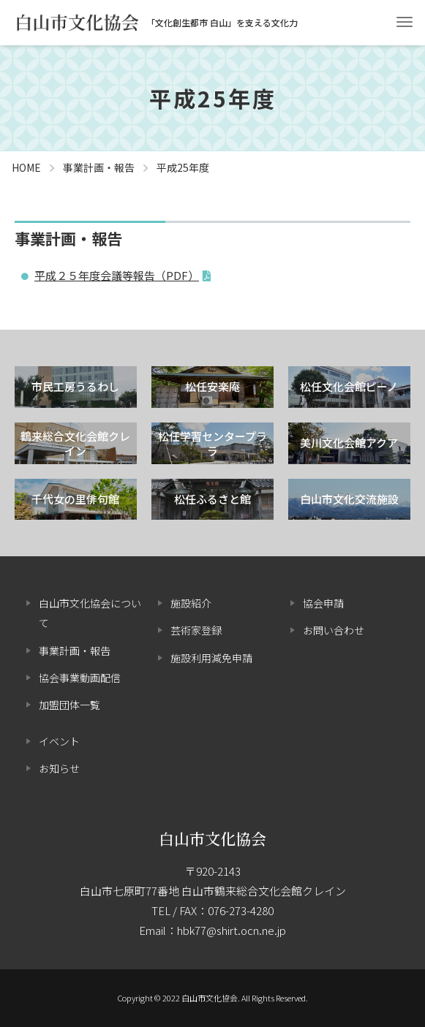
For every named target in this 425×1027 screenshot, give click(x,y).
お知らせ (59, 768)
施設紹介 (190, 603)
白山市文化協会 (212, 838)
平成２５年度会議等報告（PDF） (116, 275)
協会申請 (323, 603)
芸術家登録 (196, 630)
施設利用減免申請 (211, 658)
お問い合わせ (333, 630)
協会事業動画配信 (80, 677)
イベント (59, 741)
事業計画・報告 (74, 650)
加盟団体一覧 (69, 704)
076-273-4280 (241, 910)
